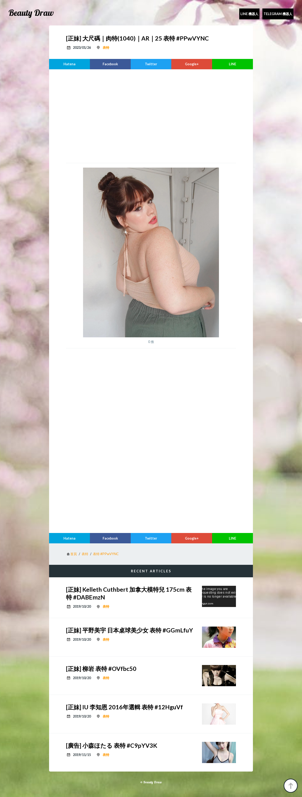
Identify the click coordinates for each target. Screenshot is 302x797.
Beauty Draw (31, 12)
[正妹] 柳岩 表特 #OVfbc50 (101, 668)
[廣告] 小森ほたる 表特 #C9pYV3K (111, 745)
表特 (106, 47)
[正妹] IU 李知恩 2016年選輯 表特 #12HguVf (124, 706)
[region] (151, 115)
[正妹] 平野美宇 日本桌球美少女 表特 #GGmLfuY (129, 630)
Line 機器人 (249, 14)
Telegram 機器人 (278, 14)
